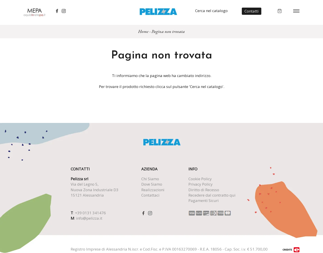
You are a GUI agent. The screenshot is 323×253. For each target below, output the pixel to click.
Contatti (251, 11)
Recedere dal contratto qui (212, 195)
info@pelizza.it (89, 218)
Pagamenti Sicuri (203, 200)
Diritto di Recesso (203, 189)
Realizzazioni (152, 189)
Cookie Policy (200, 178)
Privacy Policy (200, 184)
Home (143, 31)
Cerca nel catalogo (211, 10)
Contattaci (150, 195)
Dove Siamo (151, 184)
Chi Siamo (150, 178)
